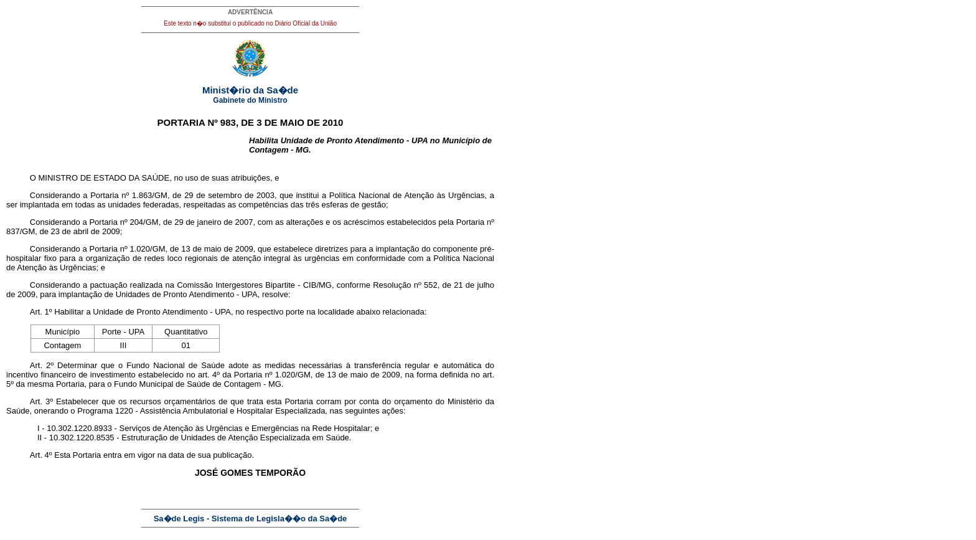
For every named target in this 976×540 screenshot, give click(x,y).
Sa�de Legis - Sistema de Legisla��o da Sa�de (250, 518)
